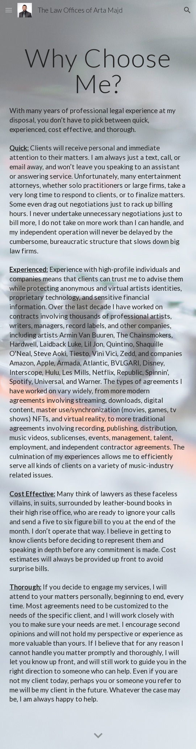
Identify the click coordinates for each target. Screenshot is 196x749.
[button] (8, 10)
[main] (98, 70)
